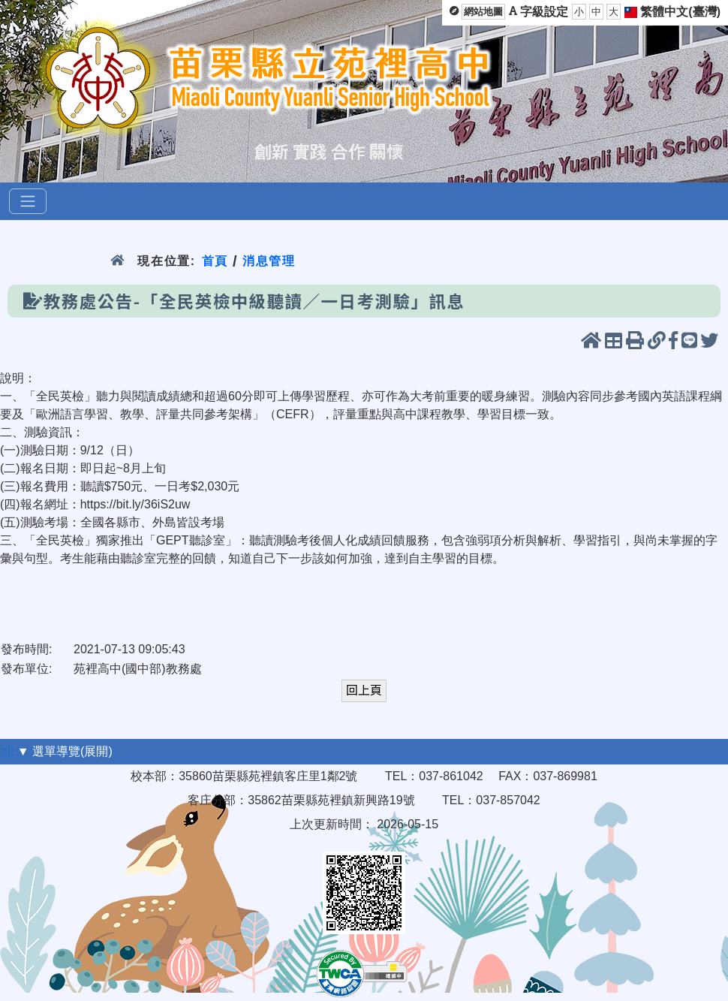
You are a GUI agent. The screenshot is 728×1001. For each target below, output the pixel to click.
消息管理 (269, 261)
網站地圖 (483, 11)
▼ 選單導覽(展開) (65, 751)
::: (9, 751)
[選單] (28, 201)
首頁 (215, 261)
